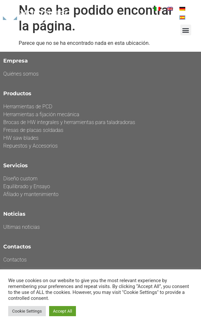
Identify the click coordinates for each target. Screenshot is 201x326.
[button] (185, 30)
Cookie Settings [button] (27, 311)
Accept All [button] (62, 311)
